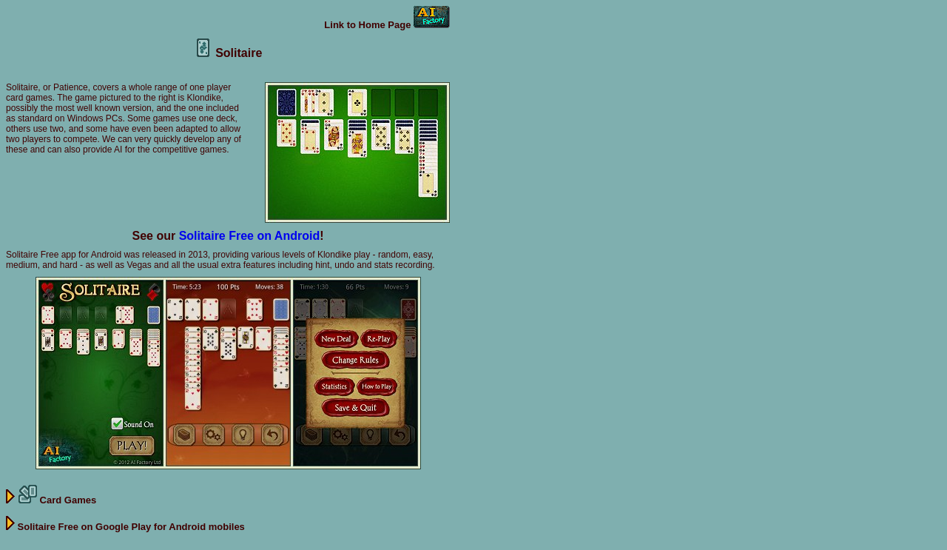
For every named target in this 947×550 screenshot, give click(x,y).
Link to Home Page (387, 24)
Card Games (51, 500)
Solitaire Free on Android (249, 235)
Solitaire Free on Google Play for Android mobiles (125, 526)
